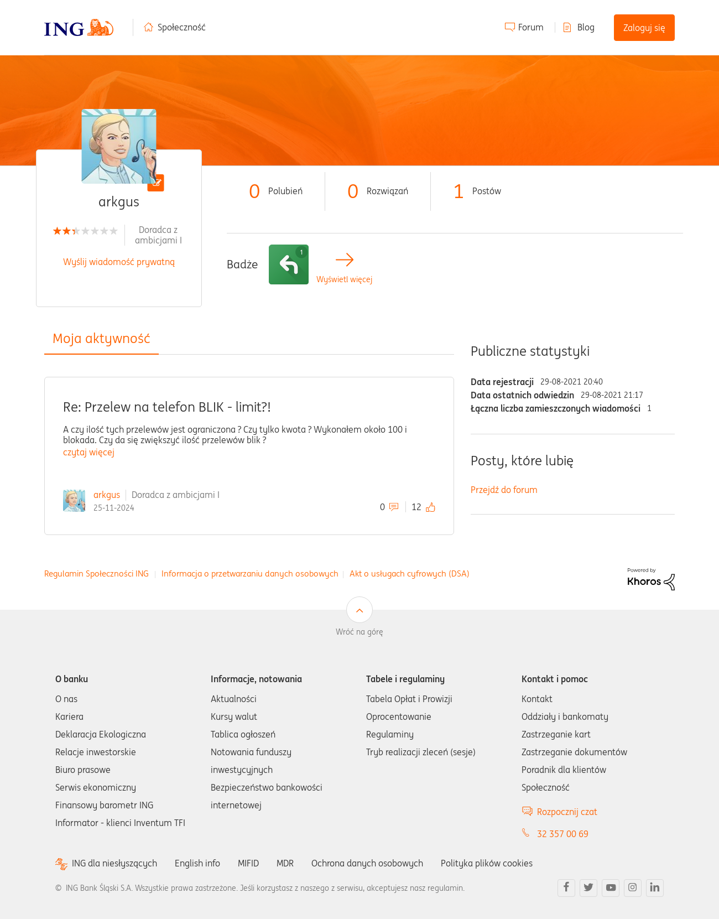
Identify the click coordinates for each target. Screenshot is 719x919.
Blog (586, 27)
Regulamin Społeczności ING (96, 573)
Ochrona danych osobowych (367, 863)
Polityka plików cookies (487, 863)
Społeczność (182, 27)
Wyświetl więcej (344, 279)
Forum (531, 27)
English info (197, 863)
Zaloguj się (644, 27)
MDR (285, 863)
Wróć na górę (359, 632)
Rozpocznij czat (567, 811)
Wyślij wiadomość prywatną (119, 261)
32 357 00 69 (562, 833)
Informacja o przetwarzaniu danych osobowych (249, 573)
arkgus (106, 494)
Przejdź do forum (504, 489)
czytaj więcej (88, 452)
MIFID (248, 863)
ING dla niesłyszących (114, 863)
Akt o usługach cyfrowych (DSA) (410, 573)
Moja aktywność (101, 338)
